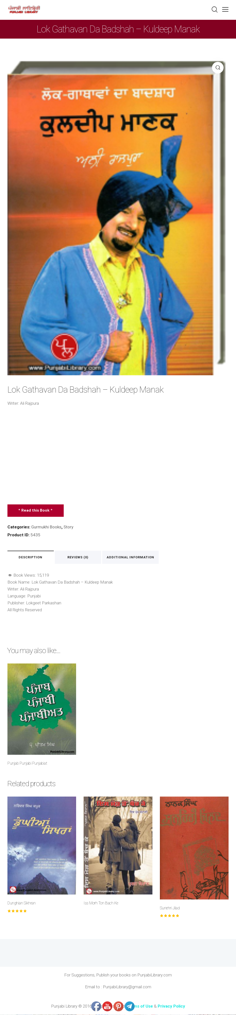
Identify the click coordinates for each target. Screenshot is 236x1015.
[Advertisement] (118, 455)
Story (69, 526)
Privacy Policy (171, 1006)
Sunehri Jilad (170, 908)
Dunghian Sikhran (21, 903)
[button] (225, 9)
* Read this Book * (36, 510)
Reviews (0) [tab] (79, 557)
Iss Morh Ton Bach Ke (101, 903)
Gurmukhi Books (46, 526)
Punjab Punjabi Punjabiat (27, 763)
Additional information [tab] (132, 557)
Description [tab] (31, 557)
